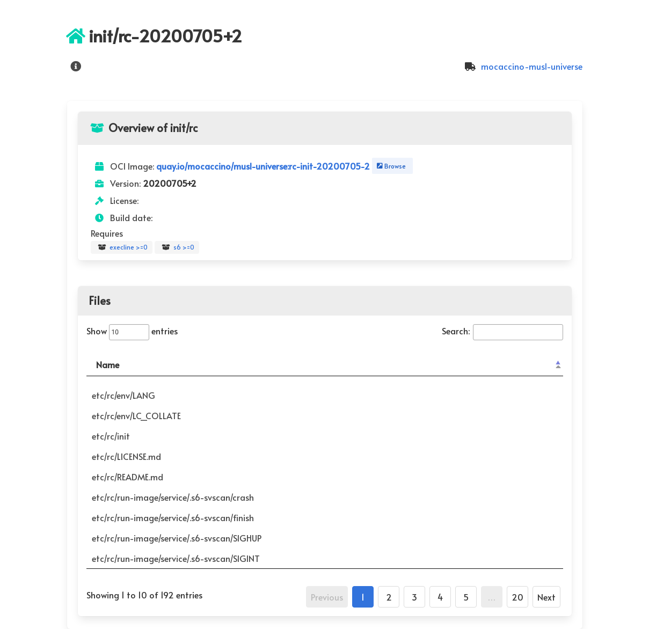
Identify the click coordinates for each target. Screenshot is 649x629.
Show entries (132, 331)
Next (546, 597)
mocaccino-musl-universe (522, 66)
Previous (327, 597)
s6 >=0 (176, 247)
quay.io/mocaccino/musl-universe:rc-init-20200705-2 (264, 166)
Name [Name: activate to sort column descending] (107, 364)
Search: (502, 331)
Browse (390, 166)
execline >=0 (122, 247)
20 (517, 597)
